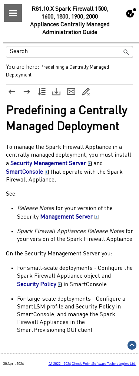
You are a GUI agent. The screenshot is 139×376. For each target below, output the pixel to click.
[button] (126, 52)
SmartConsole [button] (27, 172)
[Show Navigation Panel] (13, 13)
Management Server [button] (69, 217)
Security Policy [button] (39, 285)
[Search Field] (69, 52)
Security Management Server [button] (51, 164)
